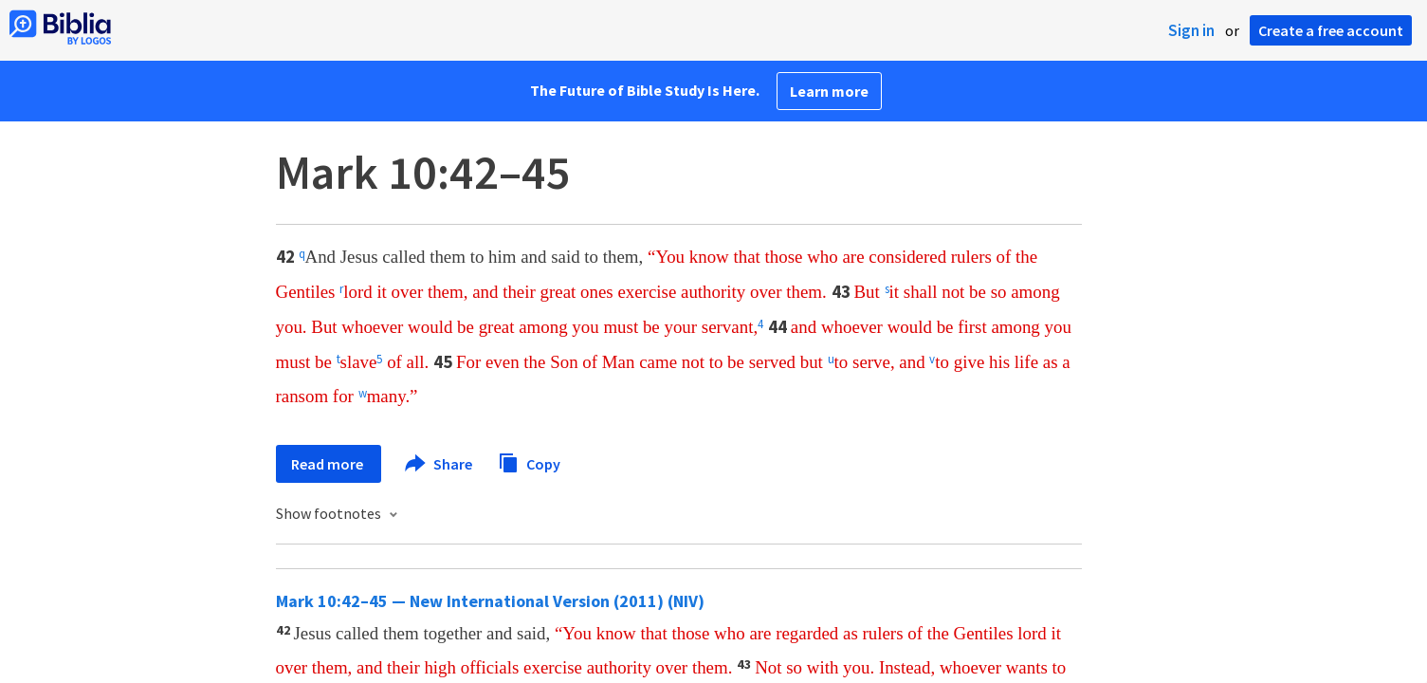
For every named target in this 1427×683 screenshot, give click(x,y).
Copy (529, 461)
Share (439, 463)
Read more (328, 463)
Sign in (1191, 30)
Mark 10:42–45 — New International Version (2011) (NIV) (490, 601)
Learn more (829, 91)
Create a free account (1330, 30)
